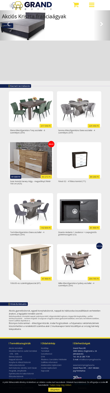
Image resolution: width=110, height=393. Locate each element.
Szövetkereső (46, 354)
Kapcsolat (45, 371)
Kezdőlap (45, 348)
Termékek (45, 351)
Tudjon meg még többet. (60, 385)
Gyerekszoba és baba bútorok (21, 373)
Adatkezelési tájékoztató (51, 365)
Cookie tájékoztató (49, 368)
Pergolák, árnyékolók (17, 371)
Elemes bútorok (15, 356)
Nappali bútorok (15, 359)
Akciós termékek (16, 348)
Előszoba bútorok (16, 376)
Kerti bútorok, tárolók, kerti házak (23, 368)
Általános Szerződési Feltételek (54, 359)
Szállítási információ (49, 362)
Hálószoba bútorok (17, 365)
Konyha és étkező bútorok (20, 362)
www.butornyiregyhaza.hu (83, 365)
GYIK (43, 356)
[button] (8, 25)
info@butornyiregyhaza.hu (90, 359)
